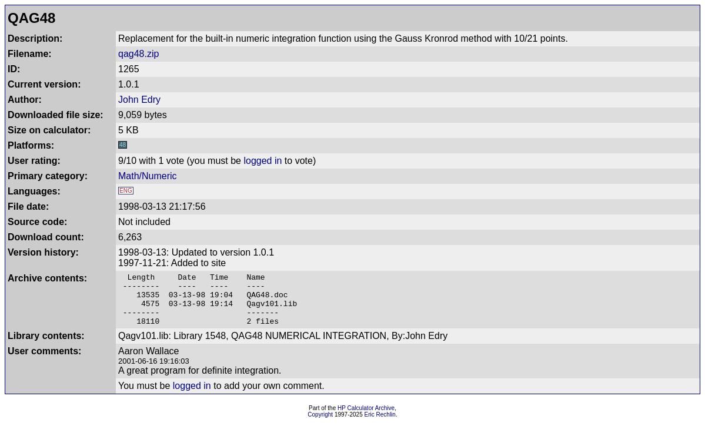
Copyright (320, 425)
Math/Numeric (147, 176)
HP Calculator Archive (366, 418)
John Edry (139, 100)
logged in (262, 161)
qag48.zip (138, 54)
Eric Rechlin (380, 425)
